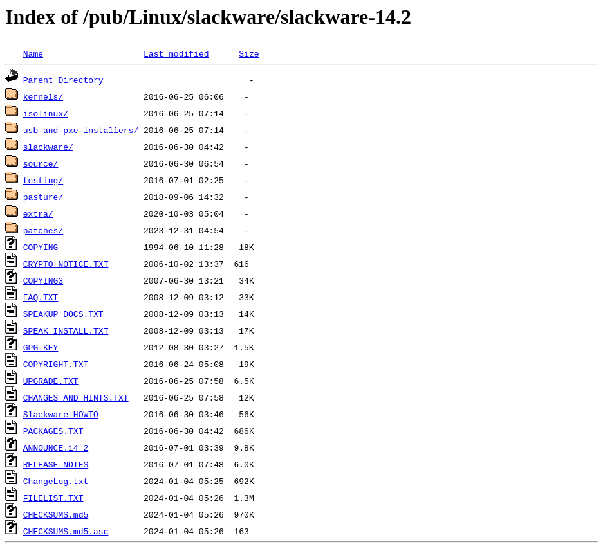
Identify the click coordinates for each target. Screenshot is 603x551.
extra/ (38, 213)
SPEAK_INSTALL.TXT (66, 330)
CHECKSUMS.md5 (55, 514)
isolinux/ (45, 113)
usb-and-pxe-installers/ (80, 130)
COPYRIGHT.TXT (55, 364)
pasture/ (43, 197)
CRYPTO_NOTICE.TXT (66, 263)
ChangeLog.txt (55, 481)
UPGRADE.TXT (51, 380)
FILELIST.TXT (53, 497)
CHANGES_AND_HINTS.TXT (76, 397)
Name (33, 53)
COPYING (41, 247)
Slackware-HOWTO (60, 414)
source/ (41, 163)
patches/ (43, 230)
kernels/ (43, 96)
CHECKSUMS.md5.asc (66, 531)
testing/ (43, 180)
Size (249, 53)
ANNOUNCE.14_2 (55, 447)
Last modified (176, 53)
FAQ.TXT (41, 297)
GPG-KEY (41, 347)
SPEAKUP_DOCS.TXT (63, 314)
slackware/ (48, 146)
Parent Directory (63, 80)
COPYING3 (43, 280)
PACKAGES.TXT (53, 431)
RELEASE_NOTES (55, 464)
